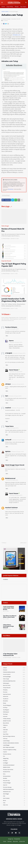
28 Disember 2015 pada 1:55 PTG (12, 329)
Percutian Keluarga (14, 787)
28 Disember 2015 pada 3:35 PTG (15, 396)
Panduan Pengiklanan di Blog (14, 750)
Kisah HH (14, 785)
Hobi (14, 803)
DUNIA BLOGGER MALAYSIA (14, 681)
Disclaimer (10, 189)
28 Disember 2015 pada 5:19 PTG (16, 342)
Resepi (17, 6)
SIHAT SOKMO (14, 798)
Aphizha (7, 451)
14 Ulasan (5, 20)
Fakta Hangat (5, 226)
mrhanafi (8, 440)
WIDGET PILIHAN (14, 721)
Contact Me (22, 841)
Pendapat (14, 761)
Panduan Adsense (14, 754)
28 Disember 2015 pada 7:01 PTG (18, 439)
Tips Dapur (23, 6)
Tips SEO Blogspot (14, 705)
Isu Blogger (14, 763)
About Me (15, 841)
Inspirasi (14, 752)
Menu (2, 2)
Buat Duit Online (14, 685)
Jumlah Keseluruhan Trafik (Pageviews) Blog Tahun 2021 (13, 300)
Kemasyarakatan (14, 776)
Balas (7, 335)
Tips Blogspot (14, 710)
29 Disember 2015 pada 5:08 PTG (16, 495)
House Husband (14, 674)
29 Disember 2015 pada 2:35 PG (12, 480)
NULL (14, 774)
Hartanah (14, 716)
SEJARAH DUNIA (14, 767)
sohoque (8, 384)
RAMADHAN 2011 (14, 792)
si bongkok (8, 353)
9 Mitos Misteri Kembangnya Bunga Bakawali (8, 626)
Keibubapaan (14, 712)
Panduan (14, 670)
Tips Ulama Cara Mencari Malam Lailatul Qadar (9, 616)
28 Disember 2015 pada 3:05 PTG (16, 371)
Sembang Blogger (13, 11)
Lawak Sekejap (14, 741)
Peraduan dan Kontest (14, 769)
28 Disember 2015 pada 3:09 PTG (17, 384)
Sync (6, 396)
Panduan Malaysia (11, 327)
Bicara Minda (14, 723)
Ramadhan (14, 701)
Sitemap (9, 841)
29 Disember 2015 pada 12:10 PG (17, 451)
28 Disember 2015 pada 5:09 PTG (12, 428)
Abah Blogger (14, 794)
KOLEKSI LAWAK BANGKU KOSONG (14, 743)
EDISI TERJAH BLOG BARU (14, 747)
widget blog (14, 758)
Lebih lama (23, 542)
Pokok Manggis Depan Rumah (14, 465)
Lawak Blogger (14, 745)
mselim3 (8, 408)
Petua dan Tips (14, 780)
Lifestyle (14, 668)
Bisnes (14, 800)
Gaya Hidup (10, 6)
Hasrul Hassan (13, 370)
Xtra (14, 756)
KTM (14, 796)
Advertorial (14, 696)
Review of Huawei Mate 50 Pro (12, 230)
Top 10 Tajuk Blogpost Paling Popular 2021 (13, 265)
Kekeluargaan (14, 683)
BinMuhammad (10, 478)
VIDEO (14, 727)
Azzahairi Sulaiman (11, 507)
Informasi (14, 738)
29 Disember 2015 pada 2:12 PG (12, 466)
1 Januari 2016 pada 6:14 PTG (11, 509)
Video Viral (14, 805)
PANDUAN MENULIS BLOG (14, 672)
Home (3, 6)
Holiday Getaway (14, 718)
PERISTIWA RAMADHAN (14, 789)
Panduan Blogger (14, 783)
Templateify (17, 839)
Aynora (11, 340)
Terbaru (4, 542)
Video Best (14, 730)
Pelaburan (14, 725)
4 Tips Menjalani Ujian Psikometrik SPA (10, 654)
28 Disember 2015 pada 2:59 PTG (19, 353)
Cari (26, 2)
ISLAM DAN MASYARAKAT (14, 765)
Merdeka (14, 778)
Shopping (14, 690)
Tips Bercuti (14, 699)
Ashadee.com (16, 35)
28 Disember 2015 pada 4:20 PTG (18, 407)
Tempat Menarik (14, 688)
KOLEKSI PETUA (14, 772)
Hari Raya (14, 707)
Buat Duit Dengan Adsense (14, 736)
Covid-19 (14, 732)
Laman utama (4, 11)
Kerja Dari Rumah (6, 261)
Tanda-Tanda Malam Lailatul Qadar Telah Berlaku (8, 608)
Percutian (14, 692)
